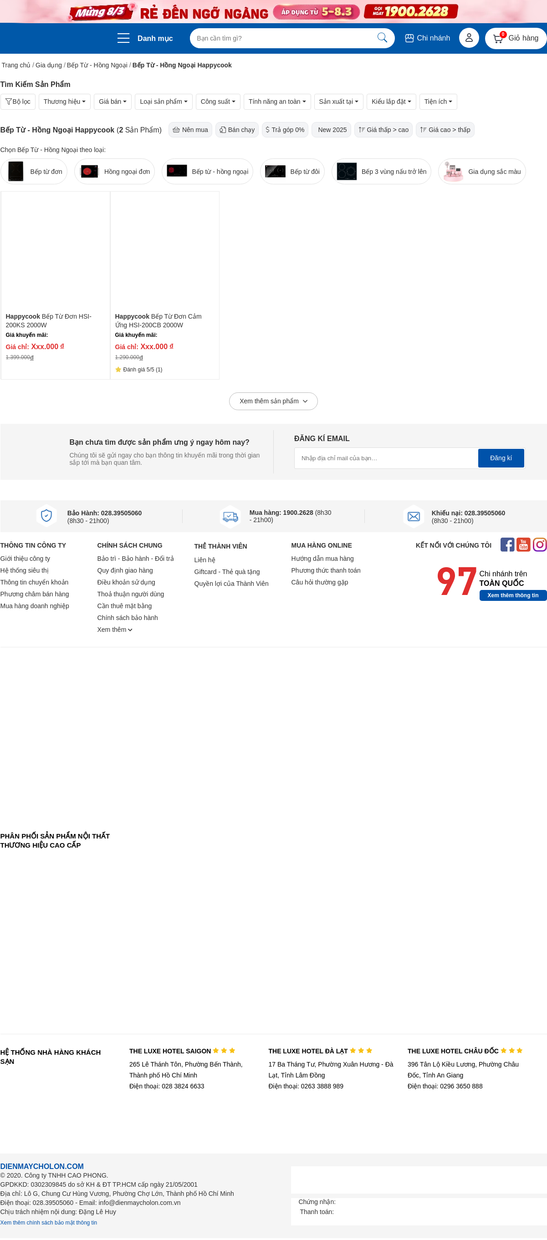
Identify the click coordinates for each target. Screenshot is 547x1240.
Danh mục (155, 38)
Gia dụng (49, 65)
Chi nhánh (427, 38)
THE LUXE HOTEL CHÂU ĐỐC (465, 1051)
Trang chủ (16, 65)
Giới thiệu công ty (25, 558)
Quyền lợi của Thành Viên (231, 583)
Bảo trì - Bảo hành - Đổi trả (135, 558)
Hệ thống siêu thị (24, 570)
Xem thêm (115, 629)
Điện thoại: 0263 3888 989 (305, 1086)
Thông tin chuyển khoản (34, 582)
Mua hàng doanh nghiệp (34, 606)
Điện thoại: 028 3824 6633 (166, 1086)
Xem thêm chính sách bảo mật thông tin (48, 1223)
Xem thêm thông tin (513, 595)
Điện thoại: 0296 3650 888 (445, 1086)
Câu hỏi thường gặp (319, 582)
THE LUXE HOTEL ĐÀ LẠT (320, 1051)
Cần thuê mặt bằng (124, 606)
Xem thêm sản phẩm (273, 401)
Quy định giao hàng (125, 570)
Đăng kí (501, 458)
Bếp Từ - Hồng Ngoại (97, 65)
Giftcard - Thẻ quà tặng (227, 571)
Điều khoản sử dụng (126, 582)
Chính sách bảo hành (127, 617)
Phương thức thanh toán (326, 570)
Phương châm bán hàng (34, 594)
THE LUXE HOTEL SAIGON (182, 1051)
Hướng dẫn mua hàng (322, 558)
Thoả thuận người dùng (130, 594)
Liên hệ (204, 560)
